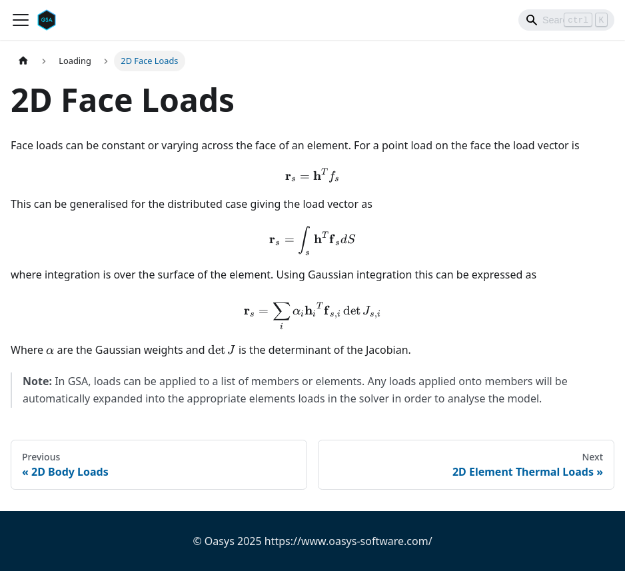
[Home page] (23, 61)
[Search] (566, 20)
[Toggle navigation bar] (21, 20)
